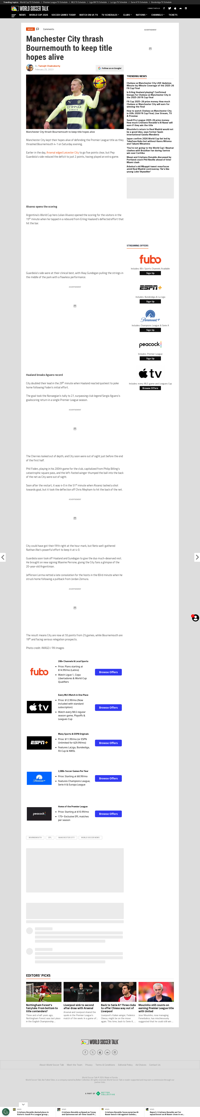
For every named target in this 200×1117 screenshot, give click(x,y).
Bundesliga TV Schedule (161, 2)
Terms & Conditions (105, 1065)
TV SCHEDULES (110, 15)
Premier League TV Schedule (55, 2)
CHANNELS (158, 15)
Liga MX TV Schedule (98, 2)
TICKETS (173, 15)
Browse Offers (108, 672)
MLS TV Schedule (78, 2)
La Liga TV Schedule (118, 2)
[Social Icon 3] (107, 1052)
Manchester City (66, 837)
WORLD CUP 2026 (38, 15)
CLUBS (127, 15)
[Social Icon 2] (100, 1052)
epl (50, 837)
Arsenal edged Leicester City (62, 152)
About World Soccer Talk (52, 1065)
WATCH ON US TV (88, 15)
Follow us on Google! (111, 68)
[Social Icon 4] (114, 1052)
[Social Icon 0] (85, 1052)
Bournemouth (35, 837)
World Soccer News (90, 837)
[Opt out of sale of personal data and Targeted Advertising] (5, 1112)
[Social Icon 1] (92, 1052)
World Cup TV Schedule (30, 2)
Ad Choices (141, 1065)
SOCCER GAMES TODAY (63, 15)
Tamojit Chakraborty (49, 66)
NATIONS (142, 15)
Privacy (88, 1065)
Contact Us (154, 1065)
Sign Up (150, 273)
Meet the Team (74, 1065)
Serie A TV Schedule (139, 2)
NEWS (22, 15)
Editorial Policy (125, 1065)
